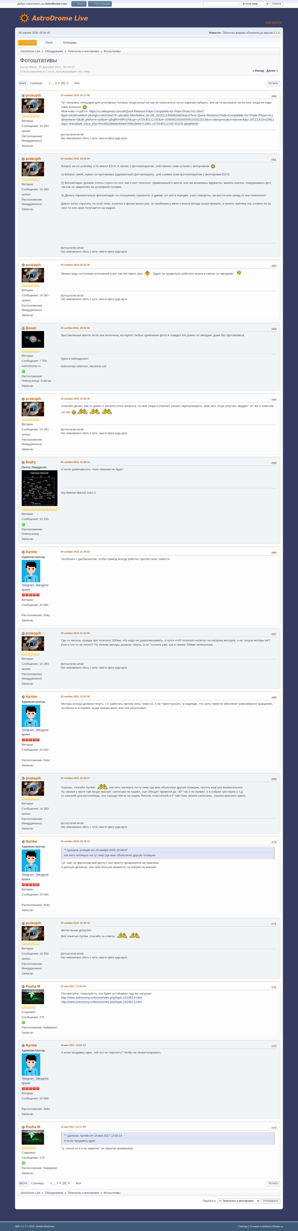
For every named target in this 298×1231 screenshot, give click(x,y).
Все (77, 83)
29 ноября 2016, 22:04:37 (75, 778)
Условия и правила (260, 1226)
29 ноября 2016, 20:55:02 (75, 328)
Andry (31, 462)
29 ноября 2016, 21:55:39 (75, 696)
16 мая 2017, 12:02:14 (73, 1045)
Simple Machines (45, 1226)
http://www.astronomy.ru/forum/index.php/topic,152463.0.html (101, 997)
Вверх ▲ (278, 1226)
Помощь (243, 1226)
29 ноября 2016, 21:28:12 (75, 462)
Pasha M (33, 986)
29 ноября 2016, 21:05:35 (75, 398)
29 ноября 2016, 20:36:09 (75, 158)
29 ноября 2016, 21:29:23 (75, 551)
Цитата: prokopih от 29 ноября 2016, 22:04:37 (97, 850)
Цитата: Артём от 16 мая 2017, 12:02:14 (94, 1135)
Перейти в (209, 1200)
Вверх (23, 1183)
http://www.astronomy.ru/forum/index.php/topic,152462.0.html (101, 1001)
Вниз (22, 83)
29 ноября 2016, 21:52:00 (75, 633)
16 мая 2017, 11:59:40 (73, 986)
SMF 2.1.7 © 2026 (25, 1226)
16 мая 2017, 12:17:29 (73, 1126)
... (53, 83)
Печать (273, 83)
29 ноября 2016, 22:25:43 (75, 923)
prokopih (33, 95)
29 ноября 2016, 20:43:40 (75, 264)
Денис (31, 328)
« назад (258, 70)
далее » (272, 70)
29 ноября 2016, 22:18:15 (75, 841)
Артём (31, 552)
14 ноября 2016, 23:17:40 (75, 95)
